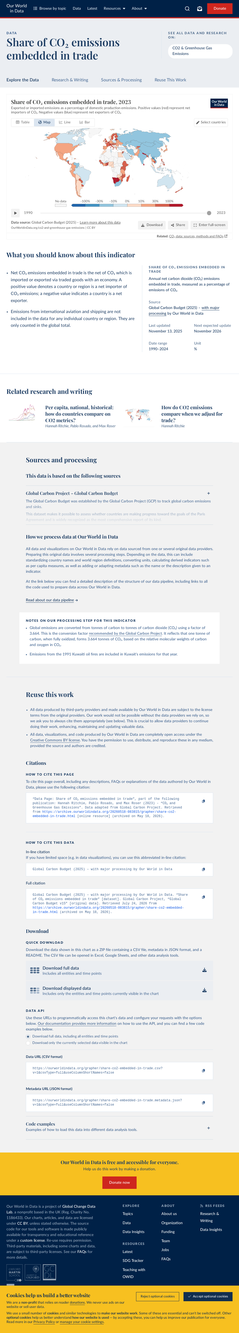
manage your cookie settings (82, 1322)
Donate (220, 9)
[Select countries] (211, 122)
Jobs (165, 1258)
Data (77, 9)
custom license (32, 1249)
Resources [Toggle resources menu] (114, 8)
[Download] (152, 225)
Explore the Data (22, 80)
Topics (128, 1222)
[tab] (23, 122)
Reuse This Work (170, 80)
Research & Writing (70, 80)
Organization (172, 1231)
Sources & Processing (121, 80)
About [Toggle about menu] (139, 8)
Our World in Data (16, 8)
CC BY (91, 227)
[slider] (209, 213)
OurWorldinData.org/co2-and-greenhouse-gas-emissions (48, 227)
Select (213, 122)
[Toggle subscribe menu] (199, 8)
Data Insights (133, 1240)
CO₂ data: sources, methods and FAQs (196, 236)
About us (169, 1222)
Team (165, 1249)
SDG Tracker (133, 1269)
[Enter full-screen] (209, 225)
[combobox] (187, 9)
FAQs (81, 1260)
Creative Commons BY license (55, 740)
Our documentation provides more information (77, 1030)
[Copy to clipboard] (197, 801)
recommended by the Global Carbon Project (125, 634)
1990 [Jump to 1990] (28, 213)
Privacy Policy (44, 1322)
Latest (92, 9)
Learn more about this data (100, 222)
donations (77, 1302)
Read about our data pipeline (52, 600)
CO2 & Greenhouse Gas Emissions (192, 51)
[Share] (178, 225)
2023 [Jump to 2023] (221, 213)
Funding (168, 1240)
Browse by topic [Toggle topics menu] (49, 8)
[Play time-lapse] (15, 213)
